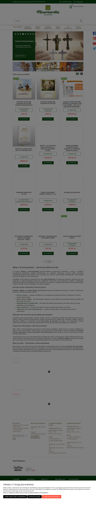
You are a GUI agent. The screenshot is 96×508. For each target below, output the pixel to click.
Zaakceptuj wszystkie (51, 497)
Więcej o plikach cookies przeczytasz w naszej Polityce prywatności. (25, 492)
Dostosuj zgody (34, 497)
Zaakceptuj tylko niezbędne (15, 497)
